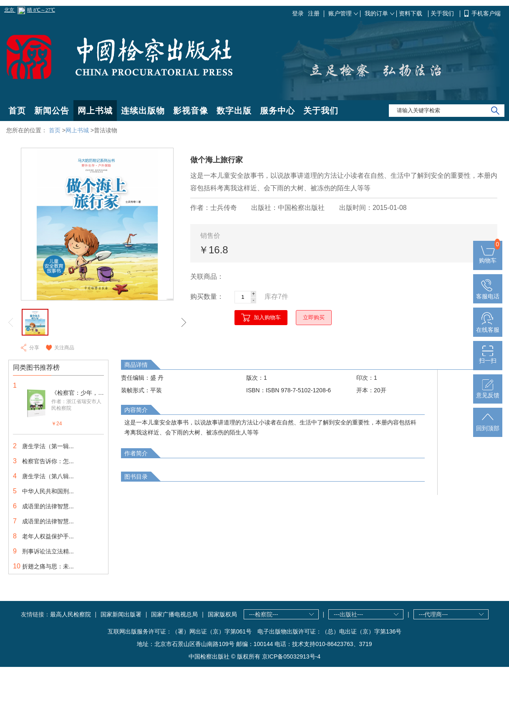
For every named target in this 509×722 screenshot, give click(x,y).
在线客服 (487, 326)
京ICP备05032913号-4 (291, 656)
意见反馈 (487, 392)
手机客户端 (486, 13)
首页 (17, 110)
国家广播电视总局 (174, 614)
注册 (314, 13)
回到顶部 (487, 425)
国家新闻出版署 (121, 614)
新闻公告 (51, 110)
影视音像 (190, 110)
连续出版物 (143, 110)
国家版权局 (222, 614)
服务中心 (277, 110)
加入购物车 (267, 317)
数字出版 (234, 110)
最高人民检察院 (70, 614)
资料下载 (411, 13)
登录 (298, 13)
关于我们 (443, 13)
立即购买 (314, 317)
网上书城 (95, 110)
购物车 (487, 257)
